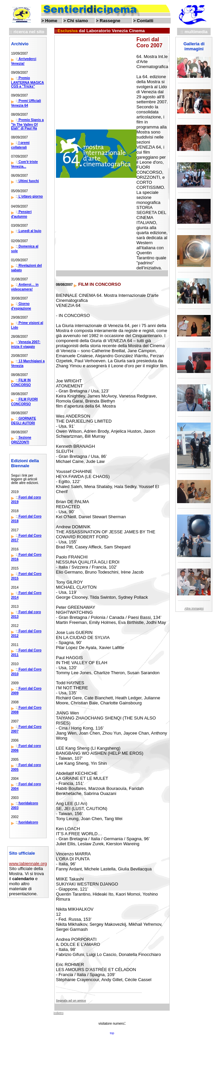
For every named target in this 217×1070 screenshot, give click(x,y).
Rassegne (110, 20)
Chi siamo (77, 20)
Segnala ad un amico (71, 1000)
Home (51, 20)
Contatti (145, 20)
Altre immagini (194, 608)
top (112, 1033)
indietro (59, 1013)
